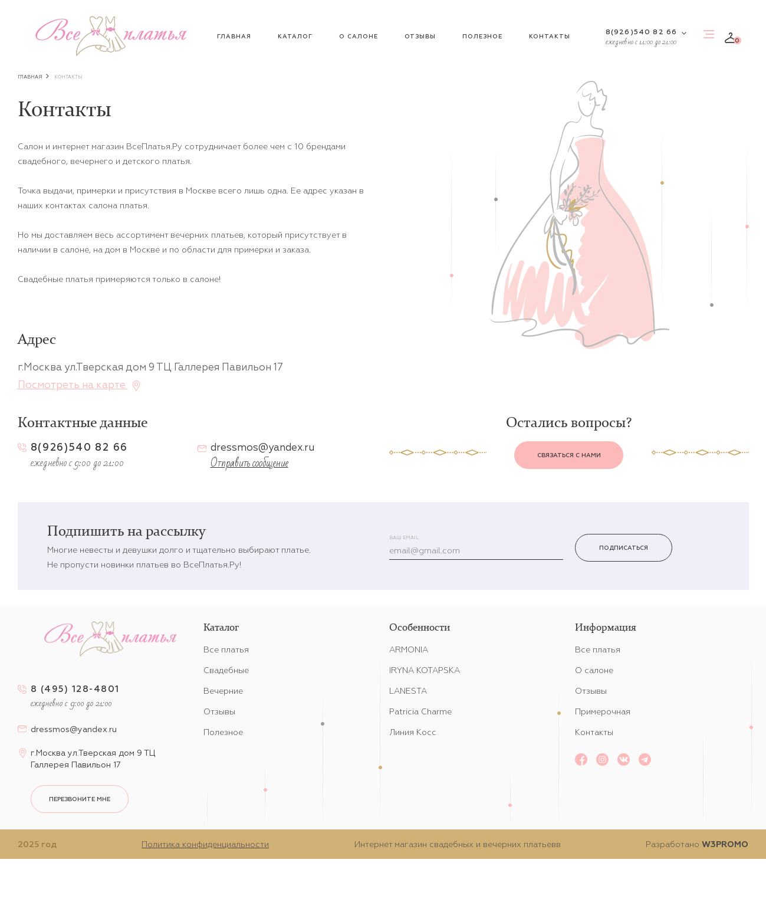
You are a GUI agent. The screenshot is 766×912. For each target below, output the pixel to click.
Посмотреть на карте (80, 383)
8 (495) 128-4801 (75, 689)
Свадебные (226, 670)
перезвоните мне (79, 799)
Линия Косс (412, 732)
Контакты (549, 36)
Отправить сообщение (249, 463)
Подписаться (623, 547)
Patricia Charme (420, 711)
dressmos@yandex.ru (262, 447)
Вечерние (223, 691)
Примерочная (602, 711)
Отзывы (420, 36)
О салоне (358, 36)
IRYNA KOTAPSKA (424, 670)
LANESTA (408, 691)
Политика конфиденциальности (205, 844)
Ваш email (404, 537)
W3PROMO (725, 844)
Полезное (482, 36)
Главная (234, 36)
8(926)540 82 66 (642, 31)
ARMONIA (408, 649)
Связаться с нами (569, 455)
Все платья (226, 649)
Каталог (295, 36)
